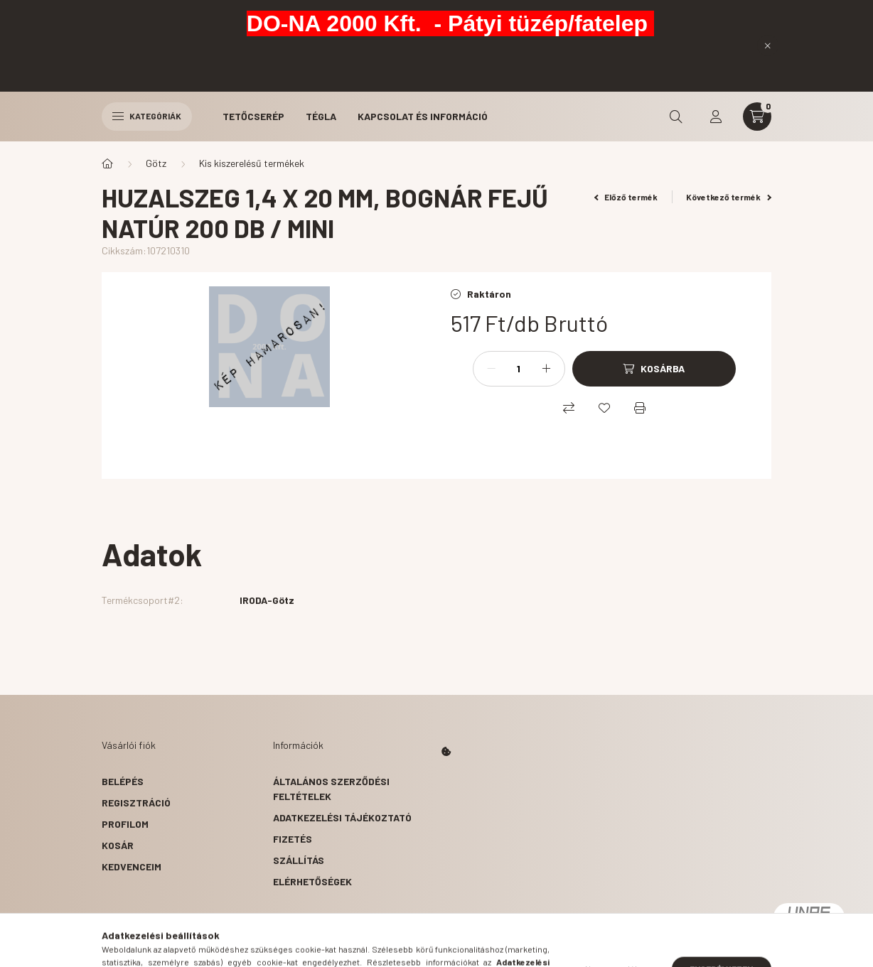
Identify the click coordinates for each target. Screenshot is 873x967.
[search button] (676, 116)
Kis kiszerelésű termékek (251, 163)
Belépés (123, 781)
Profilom (125, 824)
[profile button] (716, 116)
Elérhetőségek (312, 881)
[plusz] (546, 368)
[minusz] (491, 368)
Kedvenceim (131, 866)
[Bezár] (767, 45)
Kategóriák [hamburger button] (146, 116)
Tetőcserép (253, 116)
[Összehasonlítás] (569, 408)
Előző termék (626, 197)
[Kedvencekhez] (604, 408)
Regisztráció (136, 802)
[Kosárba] (654, 369)
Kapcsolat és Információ (423, 116)
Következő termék (728, 197)
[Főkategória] (107, 163)
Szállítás (298, 860)
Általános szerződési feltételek (331, 788)
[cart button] (757, 116)
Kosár (118, 845)
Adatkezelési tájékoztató (342, 817)
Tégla (321, 116)
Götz (156, 163)
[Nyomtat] (640, 408)
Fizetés (292, 839)
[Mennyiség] (519, 369)
